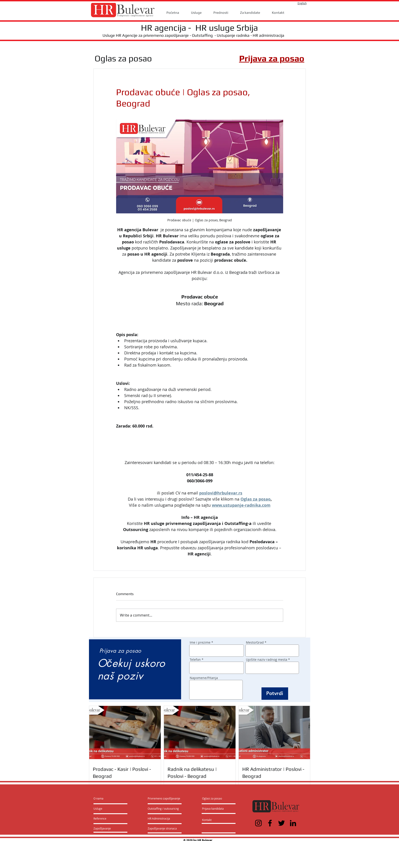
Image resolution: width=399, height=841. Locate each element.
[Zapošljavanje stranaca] (162, 828)
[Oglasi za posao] (212, 798)
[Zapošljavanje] (105, 828)
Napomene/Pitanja (204, 677)
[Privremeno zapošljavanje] (164, 798)
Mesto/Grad (255, 642)
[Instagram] (258, 823)
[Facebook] (270, 823)
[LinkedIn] (293, 823)
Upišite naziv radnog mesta (266, 659)
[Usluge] (106, 808)
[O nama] (110, 798)
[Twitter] (281, 823)
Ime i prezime (200, 642)
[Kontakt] (211, 819)
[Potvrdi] (274, 693)
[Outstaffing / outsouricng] (163, 808)
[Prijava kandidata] (213, 808)
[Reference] (105, 818)
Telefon (195, 659)
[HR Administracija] (160, 818)
